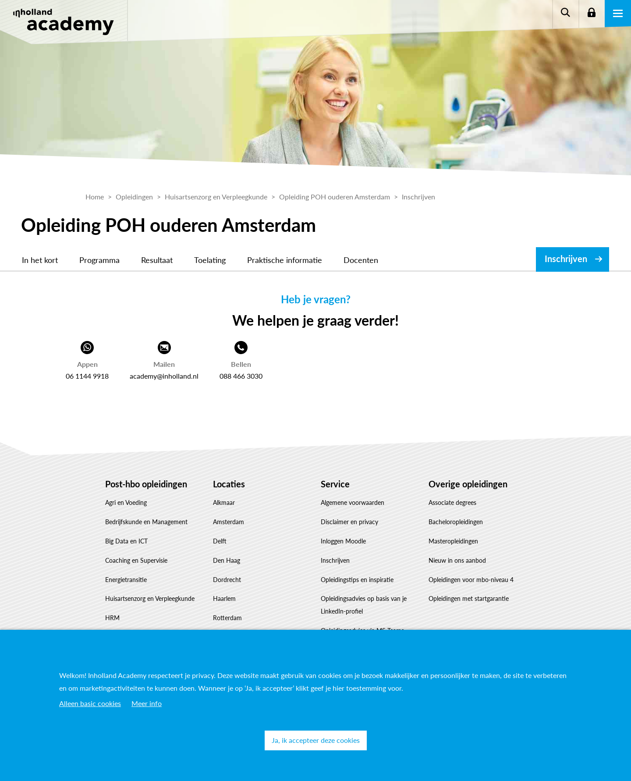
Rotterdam (227, 617)
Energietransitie (126, 579)
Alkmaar (224, 502)
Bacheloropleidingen (456, 521)
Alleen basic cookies (90, 703)
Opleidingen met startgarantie (469, 598)
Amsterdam (228, 521)
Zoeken (565, 13)
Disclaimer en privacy (349, 521)
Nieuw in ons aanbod (457, 560)
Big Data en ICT (126, 541)
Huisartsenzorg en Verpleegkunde (150, 598)
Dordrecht (227, 579)
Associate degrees (452, 502)
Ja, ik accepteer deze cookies (316, 740)
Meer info (146, 703)
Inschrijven (566, 258)
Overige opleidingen (468, 484)
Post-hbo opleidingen (146, 484)
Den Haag (226, 560)
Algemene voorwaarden (352, 502)
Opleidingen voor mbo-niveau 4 (471, 579)
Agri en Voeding (126, 502)
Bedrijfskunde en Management (146, 521)
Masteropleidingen (453, 541)
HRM (112, 617)
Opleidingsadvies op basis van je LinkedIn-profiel (364, 605)
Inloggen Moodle (343, 541)
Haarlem (224, 598)
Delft (220, 541)
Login (591, 13)
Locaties (229, 484)
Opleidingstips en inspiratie (357, 579)
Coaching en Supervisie (136, 560)
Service (335, 484)
